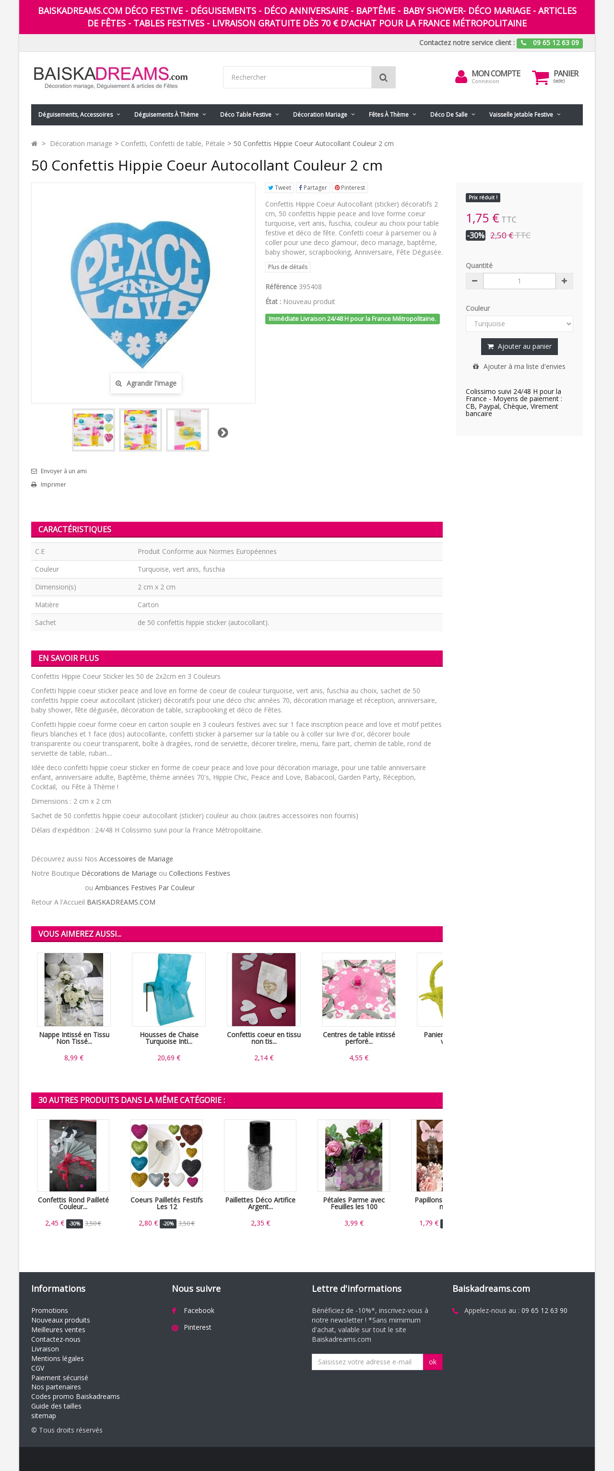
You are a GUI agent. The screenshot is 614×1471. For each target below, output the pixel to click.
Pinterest (350, 188)
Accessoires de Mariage (136, 858)
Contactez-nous (56, 1339)
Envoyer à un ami (64, 471)
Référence (281, 286)
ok (433, 1361)
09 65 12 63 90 (544, 1310)
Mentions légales (57, 1358)
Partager (313, 188)
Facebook (199, 1310)
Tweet (279, 188)
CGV (37, 1368)
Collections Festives (199, 873)
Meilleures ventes (58, 1329)
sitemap (43, 1415)
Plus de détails (287, 267)
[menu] (461, 76)
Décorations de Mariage (119, 873)
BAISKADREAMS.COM (121, 902)
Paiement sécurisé (59, 1377)
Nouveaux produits (60, 1319)
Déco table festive (246, 114)
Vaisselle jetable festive (521, 114)
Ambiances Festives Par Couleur (145, 887)
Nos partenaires (56, 1386)
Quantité (479, 265)
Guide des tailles (56, 1405)
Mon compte (496, 73)
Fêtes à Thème (389, 114)
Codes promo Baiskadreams (75, 1396)
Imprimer (53, 484)
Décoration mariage (320, 114)
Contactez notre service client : (467, 42)
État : (273, 301)
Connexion (485, 81)
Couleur (479, 308)
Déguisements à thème (166, 114)
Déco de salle (449, 114)
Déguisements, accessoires (75, 114)
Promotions (49, 1310)
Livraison (45, 1348)
